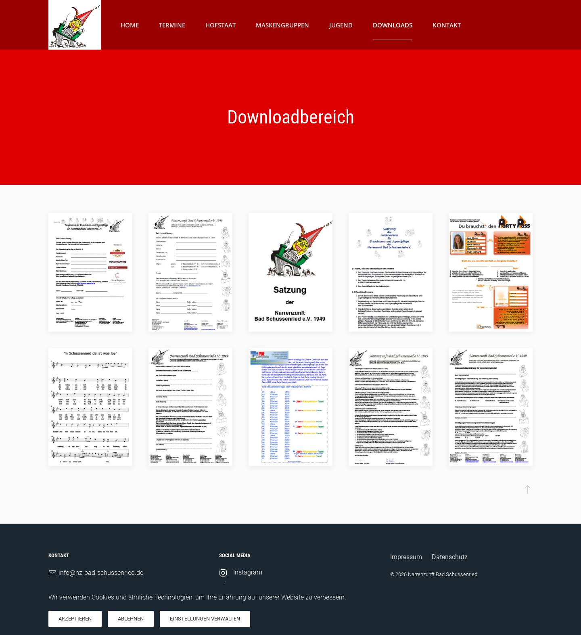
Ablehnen (131, 619)
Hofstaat (220, 25)
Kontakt (447, 25)
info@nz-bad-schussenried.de (101, 573)
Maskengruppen (282, 25)
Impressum (406, 557)
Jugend (341, 25)
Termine (172, 25)
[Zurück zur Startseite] (74, 25)
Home (130, 25)
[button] (527, 489)
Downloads (392, 25)
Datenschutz (450, 557)
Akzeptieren (75, 619)
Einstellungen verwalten (205, 619)
